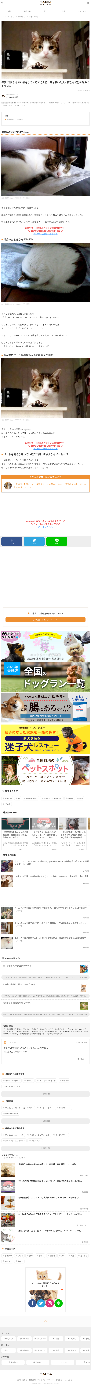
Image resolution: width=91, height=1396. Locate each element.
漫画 (63, 11)
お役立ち (27, 11)
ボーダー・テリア (10, 1113)
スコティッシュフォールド (38, 1135)
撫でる (19, 1261)
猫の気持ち (72, 1350)
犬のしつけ (9, 1339)
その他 (6, 804)
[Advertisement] (45, 577)
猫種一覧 (45, 1148)
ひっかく (7, 1261)
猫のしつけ (9, 1350)
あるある (82, 1255)
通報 (85, 1042)
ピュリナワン (62, 1362)
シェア (12, 541)
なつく (40, 1255)
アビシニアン (35, 1140)
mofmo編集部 (12, 97)
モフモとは (68, 1380)
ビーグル (28, 1080)
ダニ (62, 1255)
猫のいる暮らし (31, 798)
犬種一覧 (45, 1094)
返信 (80, 1059)
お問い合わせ (22, 1380)
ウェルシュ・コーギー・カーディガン (18, 1107)
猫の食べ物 (24, 1350)
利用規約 (32, 1380)
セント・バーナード (11, 1080)
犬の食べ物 (24, 1339)
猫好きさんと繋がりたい (52, 798)
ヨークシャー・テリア (12, 1086)
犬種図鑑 (45, 1121)
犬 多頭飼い (13, 1362)
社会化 (51, 1255)
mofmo (45, 3)
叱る (71, 1255)
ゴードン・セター (45, 1107)
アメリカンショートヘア (13, 1135)
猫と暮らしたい (40, 1350)
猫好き (69, 798)
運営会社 (59, 1380)
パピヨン (64, 1080)
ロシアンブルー (60, 1135)
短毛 (80, 798)
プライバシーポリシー (45, 1380)
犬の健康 (56, 1339)
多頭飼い (7, 1255)
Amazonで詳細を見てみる (45, 233)
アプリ (19, 1255)
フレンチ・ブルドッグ (46, 1080)
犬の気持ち (72, 1339)
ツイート (34, 541)
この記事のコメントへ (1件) (45, 619)
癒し (45, 11)
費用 (30, 1255)
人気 (9, 11)
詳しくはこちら (45, 527)
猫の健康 (56, 1350)
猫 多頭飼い (37, 1362)
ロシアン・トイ (64, 1107)
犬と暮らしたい (40, 1339)
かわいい (7, 798)
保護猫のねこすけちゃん (15, 119)
